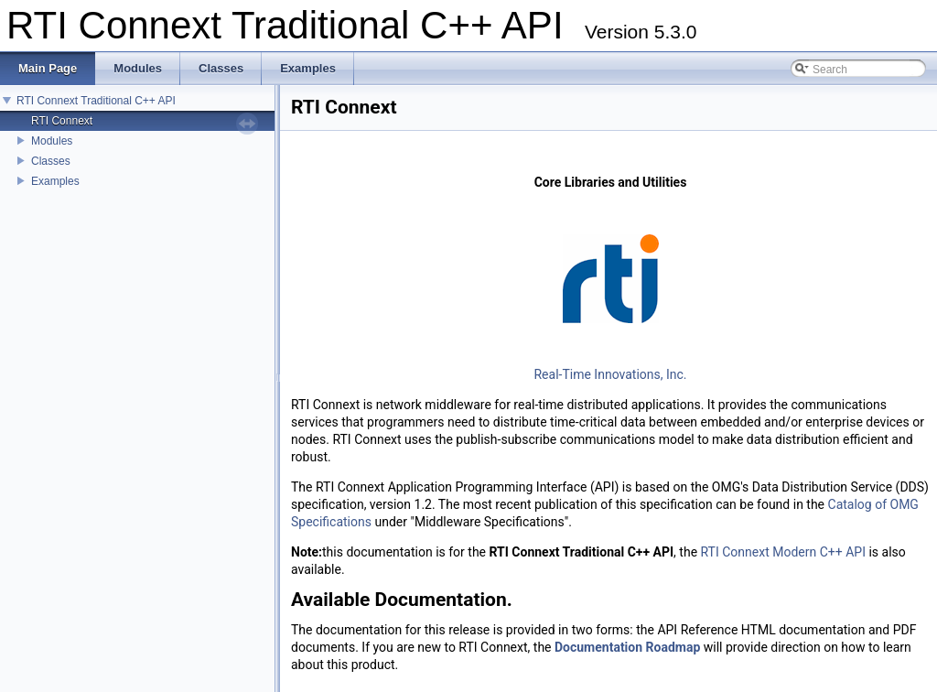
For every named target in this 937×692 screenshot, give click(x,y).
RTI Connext (61, 120)
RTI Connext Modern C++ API (783, 552)
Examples (55, 181)
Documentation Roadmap (627, 647)
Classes (50, 161)
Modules (51, 141)
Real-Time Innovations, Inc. (609, 374)
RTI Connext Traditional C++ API (96, 100)
